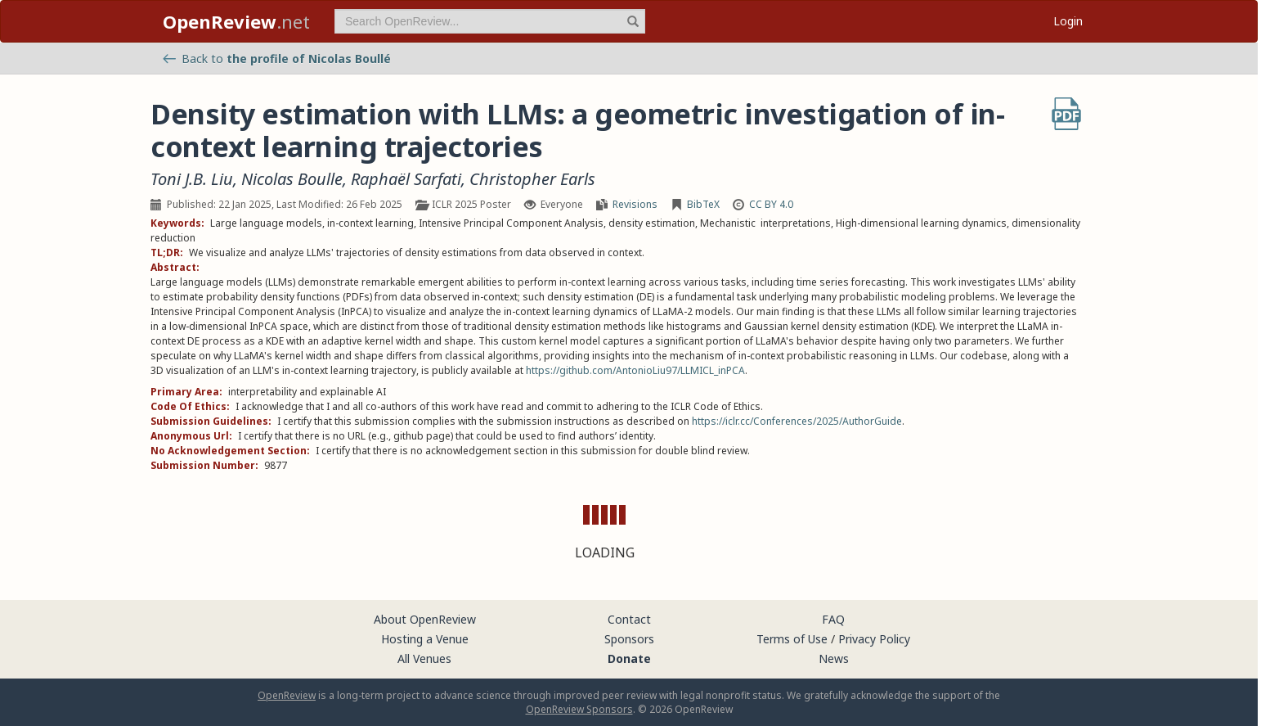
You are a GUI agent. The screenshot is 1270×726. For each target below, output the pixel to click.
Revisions (635, 204)
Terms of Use (792, 639)
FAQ (833, 619)
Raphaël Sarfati (406, 179)
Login (1068, 21)
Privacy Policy (874, 639)
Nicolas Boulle (292, 179)
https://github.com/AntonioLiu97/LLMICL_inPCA (635, 370)
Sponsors (629, 639)
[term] (489, 21)
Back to (277, 58)
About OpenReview (425, 619)
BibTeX (703, 204)
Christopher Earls (532, 179)
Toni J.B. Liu (191, 179)
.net (236, 21)
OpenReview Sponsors (579, 709)
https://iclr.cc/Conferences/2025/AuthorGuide (797, 421)
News (834, 658)
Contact (629, 619)
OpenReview (287, 695)
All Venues (424, 658)
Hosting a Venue (425, 639)
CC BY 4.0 (771, 204)
